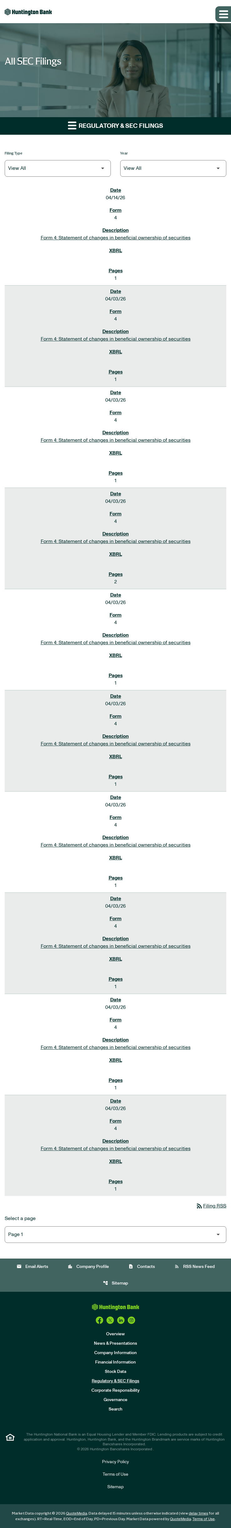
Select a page (20, 1218)
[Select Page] (115, 1234)
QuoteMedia (76, 1513)
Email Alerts (32, 1266)
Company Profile (88, 1266)
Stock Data (115, 1371)
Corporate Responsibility (115, 1390)
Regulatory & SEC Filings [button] (115, 125)
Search (115, 1409)
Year (124, 153)
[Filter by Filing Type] (58, 168)
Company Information (115, 1353)
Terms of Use (115, 1474)
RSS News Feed (194, 1266)
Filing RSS (211, 1205)
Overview (115, 1334)
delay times (198, 1513)
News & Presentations (115, 1343)
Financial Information (115, 1362)
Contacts (141, 1266)
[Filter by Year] (173, 168)
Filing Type (14, 153)
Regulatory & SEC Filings (115, 1381)
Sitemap (115, 1283)
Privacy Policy (115, 1462)
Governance (115, 1400)
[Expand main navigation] (223, 14)
